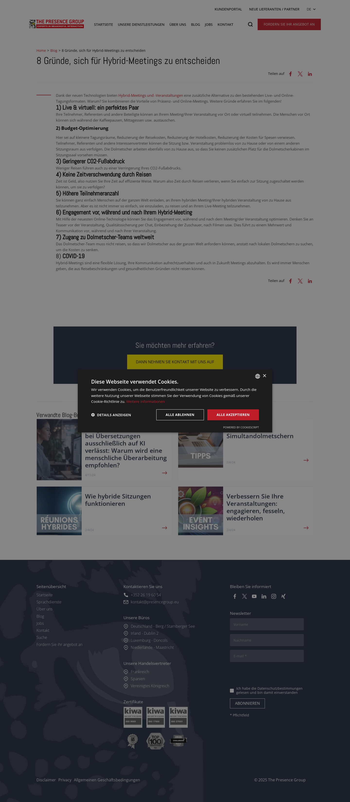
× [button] (264, 376)
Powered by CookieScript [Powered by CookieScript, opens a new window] (241, 427)
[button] (111, 415)
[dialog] (175, 401)
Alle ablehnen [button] (180, 414)
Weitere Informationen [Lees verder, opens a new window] (145, 401)
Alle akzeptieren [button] (233, 414)
